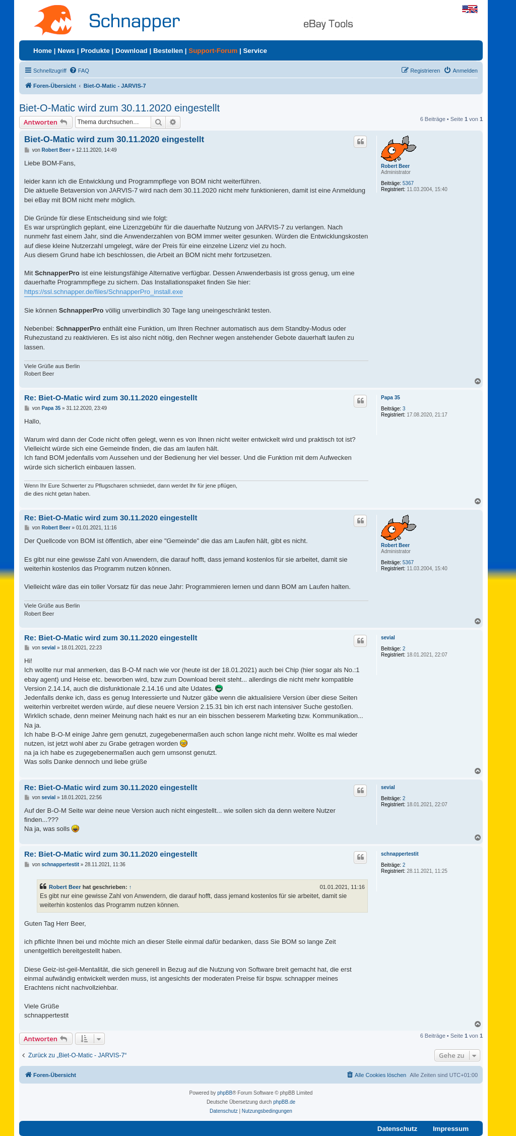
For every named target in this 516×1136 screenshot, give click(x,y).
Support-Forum (212, 50)
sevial (388, 637)
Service (255, 50)
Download (131, 50)
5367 (408, 183)
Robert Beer (395, 166)
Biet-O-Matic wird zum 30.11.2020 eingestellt (119, 107)
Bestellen (168, 50)
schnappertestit (399, 854)
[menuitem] (79, 71)
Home (42, 50)
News (66, 50)
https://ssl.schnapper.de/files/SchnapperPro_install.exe (103, 291)
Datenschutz (397, 1128)
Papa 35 (390, 397)
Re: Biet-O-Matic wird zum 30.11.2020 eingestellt (110, 397)
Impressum (451, 1128)
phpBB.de (284, 1102)
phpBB (224, 1093)
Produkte (95, 50)
